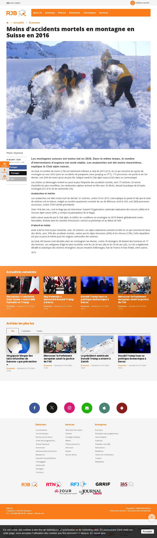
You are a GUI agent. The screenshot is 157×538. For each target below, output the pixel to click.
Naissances (40, 455)
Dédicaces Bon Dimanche (46, 451)
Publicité (98, 441)
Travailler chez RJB (102, 444)
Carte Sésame (101, 437)
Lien (10, 179)
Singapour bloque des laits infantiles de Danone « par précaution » (21, 360)
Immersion (40, 448)
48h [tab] (12, 331)
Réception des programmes (106, 434)
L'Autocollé (40, 465)
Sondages (40, 469)
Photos (62, 12)
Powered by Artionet (118, 511)
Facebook (34, 408)
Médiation (99, 451)
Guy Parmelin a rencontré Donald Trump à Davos (59, 299)
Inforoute (69, 448)
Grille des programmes (45, 441)
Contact (98, 458)
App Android (122, 408)
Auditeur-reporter (139, 3)
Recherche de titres (44, 437)
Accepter (147, 531)
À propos (99, 430)
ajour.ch (37, 12)
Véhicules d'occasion (73, 430)
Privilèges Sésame (72, 437)
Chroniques (89, 12)
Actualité (19, 22)
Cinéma (68, 434)
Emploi (68, 451)
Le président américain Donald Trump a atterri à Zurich (96, 358)
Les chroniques (42, 434)
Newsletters (87, 408)
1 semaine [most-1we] (25, 331)
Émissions (74, 12)
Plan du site (39, 513)
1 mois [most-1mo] (39, 331)
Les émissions (41, 430)
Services (103, 12)
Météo (68, 441)
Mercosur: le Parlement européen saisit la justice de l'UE (133, 299)
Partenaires (100, 448)
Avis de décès (71, 455)
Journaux (50, 12)
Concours (40, 472)
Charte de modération (104, 455)
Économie (34, 22)
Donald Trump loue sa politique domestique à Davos (95, 299)
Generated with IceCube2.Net (139, 511)
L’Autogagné (41, 462)
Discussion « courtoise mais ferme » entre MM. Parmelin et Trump (21, 299)
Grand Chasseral (42, 444)
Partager (12, 167)
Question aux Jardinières (46, 458)
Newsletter (99, 462)
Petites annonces (72, 444)
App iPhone (104, 408)
